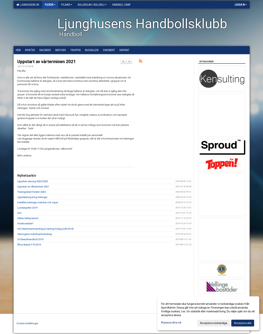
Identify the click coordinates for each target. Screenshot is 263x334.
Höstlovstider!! (25, 223)
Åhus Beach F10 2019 (29, 244)
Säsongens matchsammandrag (34, 234)
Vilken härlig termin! (28, 218)
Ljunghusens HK (27, 4)
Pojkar (66, 4)
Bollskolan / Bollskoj (92, 4)
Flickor (50, 4)
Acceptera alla (242, 323)
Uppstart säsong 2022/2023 (32, 181)
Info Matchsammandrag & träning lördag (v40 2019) (45, 228)
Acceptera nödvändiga (213, 323)
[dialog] (208, 313)
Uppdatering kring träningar (32, 197)
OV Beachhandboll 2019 (30, 239)
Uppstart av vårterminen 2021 (46, 61)
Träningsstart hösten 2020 (31, 191)
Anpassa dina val (171, 322)
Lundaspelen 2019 (27, 207)
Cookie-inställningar (27, 323)
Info (19, 213)
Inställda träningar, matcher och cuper (37, 202)
